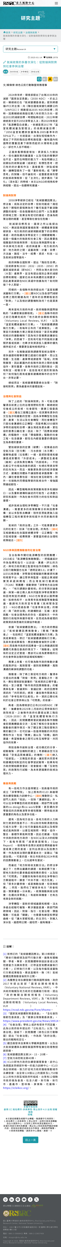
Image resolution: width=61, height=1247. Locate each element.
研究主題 (18, 32)
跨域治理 (35, 71)
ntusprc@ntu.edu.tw (18, 1237)
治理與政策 (31, 32)
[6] (5, 1054)
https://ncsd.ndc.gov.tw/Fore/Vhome (27, 1009)
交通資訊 (17, 1206)
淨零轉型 (25, 71)
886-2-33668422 (16, 1233)
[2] (5, 980)
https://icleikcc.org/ (16, 1088)
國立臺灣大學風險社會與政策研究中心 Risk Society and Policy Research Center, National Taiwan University (29, 1221)
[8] (5, 1062)
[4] (5, 1024)
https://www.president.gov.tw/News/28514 (31, 1021)
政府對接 (14, 71)
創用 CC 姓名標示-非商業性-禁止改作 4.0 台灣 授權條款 (30, 1110)
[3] (5, 1013)
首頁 (8, 32)
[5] (5, 1043)
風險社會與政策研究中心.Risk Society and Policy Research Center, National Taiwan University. (28, 1242)
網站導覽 (7, 1206)
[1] (5, 954)
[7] (5, 1058)
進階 (6, 71)
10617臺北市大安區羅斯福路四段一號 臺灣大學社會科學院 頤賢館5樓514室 (30, 1228)
